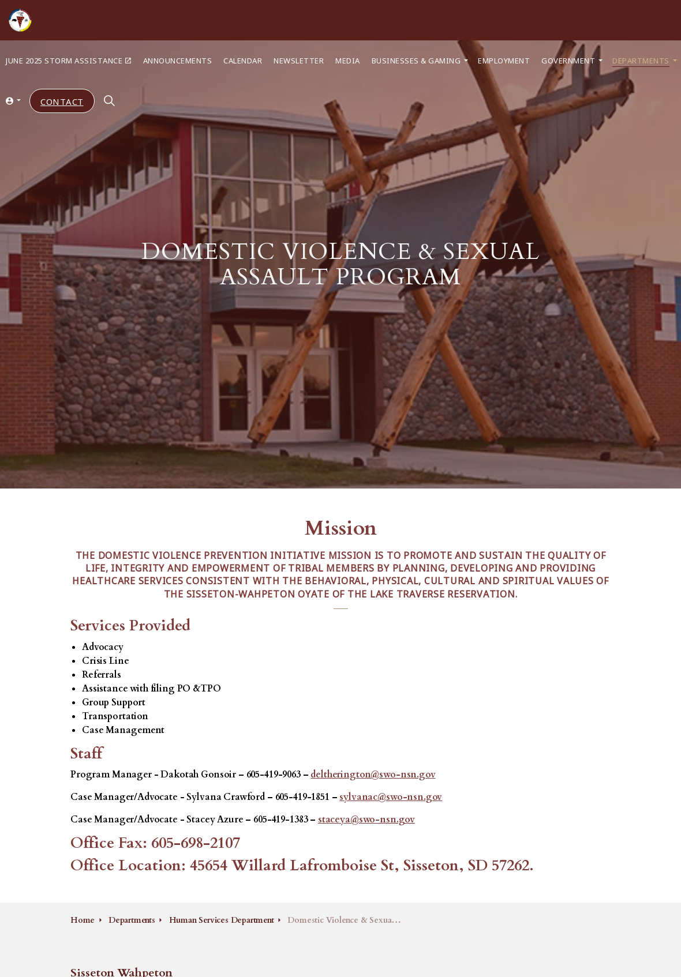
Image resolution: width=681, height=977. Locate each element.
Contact (62, 101)
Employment (504, 60)
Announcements (177, 60)
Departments (640, 60)
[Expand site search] (109, 101)
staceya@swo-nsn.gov (366, 819)
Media (347, 60)
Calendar (242, 60)
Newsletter (299, 60)
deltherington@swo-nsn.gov (372, 774)
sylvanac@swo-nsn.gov (390, 797)
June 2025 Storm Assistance (69, 60)
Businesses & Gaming (416, 60)
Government (568, 60)
